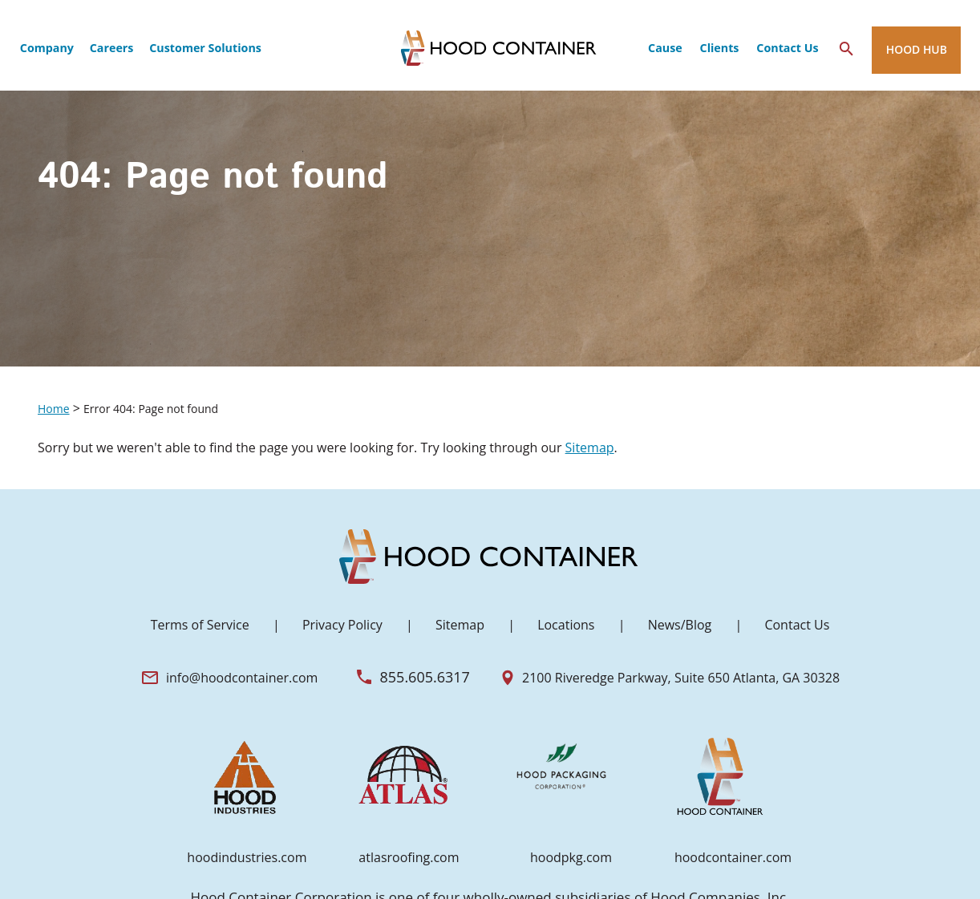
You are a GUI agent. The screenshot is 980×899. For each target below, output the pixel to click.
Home (54, 408)
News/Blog (680, 625)
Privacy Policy (342, 625)
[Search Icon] (846, 49)
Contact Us (796, 625)
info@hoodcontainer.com (242, 677)
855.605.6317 (425, 677)
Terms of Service (200, 625)
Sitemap (589, 447)
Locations (565, 625)
